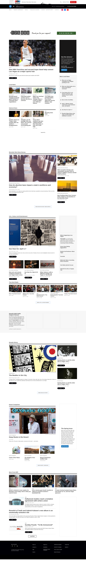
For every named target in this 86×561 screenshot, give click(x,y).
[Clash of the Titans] (16, 451)
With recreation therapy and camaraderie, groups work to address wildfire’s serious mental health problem (66, 173)
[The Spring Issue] (68, 416)
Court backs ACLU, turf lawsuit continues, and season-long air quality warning (67, 96)
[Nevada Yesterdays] (34, 322)
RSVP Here (64, 71)
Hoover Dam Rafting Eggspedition (65, 249)
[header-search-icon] (61, 3)
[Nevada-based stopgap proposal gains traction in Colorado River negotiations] (14, 92)
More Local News (65, 78)
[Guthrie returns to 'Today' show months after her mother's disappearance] (14, 115)
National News (13, 109)
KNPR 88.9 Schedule (57, 546)
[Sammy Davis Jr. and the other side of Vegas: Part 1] (67, 375)
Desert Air (11, 325)
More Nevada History (43, 394)
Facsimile (62, 258)
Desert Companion (18, 11)
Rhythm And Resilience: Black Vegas (67, 254)
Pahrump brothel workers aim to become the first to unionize (26, 100)
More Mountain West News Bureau (43, 208)
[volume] (14, 8)
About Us (34, 546)
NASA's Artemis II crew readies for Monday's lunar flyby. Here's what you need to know (20, 493)
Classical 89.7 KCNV (54, 295)
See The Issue (65, 448)
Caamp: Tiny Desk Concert (70, 295)
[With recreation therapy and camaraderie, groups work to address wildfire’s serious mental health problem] (67, 162)
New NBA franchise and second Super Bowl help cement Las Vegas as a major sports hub (31, 72)
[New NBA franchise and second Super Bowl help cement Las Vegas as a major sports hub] (32, 54)
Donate (74, 2)
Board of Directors (57, 553)
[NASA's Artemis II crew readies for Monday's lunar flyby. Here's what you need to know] (20, 483)
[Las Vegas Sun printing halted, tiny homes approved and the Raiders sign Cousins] (50, 92)
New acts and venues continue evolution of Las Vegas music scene (15, 275)
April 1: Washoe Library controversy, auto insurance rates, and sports (68, 106)
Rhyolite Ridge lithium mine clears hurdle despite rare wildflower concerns (68, 116)
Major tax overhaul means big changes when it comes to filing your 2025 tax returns (38, 101)
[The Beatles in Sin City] (32, 360)
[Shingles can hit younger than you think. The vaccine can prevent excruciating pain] (26, 115)
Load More (32, 537)
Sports (10, 69)
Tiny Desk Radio (13, 284)
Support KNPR (49, 11)
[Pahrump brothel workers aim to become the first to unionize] (26, 92)
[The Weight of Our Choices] (32, 451)
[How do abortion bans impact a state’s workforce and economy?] (32, 170)
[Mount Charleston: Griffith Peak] (47, 451)
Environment (11, 96)
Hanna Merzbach (12, 191)
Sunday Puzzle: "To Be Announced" (39, 526)
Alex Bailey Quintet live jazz (66, 266)
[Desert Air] (51, 322)
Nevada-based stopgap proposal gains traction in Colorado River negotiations (14, 100)
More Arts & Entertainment (43, 304)
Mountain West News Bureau (17, 154)
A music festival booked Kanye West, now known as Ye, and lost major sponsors (65, 493)
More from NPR (13, 474)
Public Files (67, 546)
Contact (57, 11)
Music (26, 11)
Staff (33, 551)
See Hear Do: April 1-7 (67, 111)
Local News (23, 96)
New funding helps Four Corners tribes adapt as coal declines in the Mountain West (66, 198)
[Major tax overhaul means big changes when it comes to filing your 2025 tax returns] (38, 92)
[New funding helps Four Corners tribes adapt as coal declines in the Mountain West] (67, 187)
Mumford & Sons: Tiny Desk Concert (42, 297)
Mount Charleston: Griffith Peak (45, 460)
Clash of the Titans (14, 459)
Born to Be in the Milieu (67, 101)
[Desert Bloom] (68, 322)
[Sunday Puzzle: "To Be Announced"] (16, 528)
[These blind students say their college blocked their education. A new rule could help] (38, 115)
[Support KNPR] (68, 518)
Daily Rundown (47, 96)
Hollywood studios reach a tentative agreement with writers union (39, 501)
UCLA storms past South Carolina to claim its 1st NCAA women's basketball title (42, 493)
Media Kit (66, 548)
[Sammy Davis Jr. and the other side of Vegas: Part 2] (67, 352)
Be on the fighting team (66, 34)
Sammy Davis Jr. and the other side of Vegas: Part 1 (66, 385)
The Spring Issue (66, 430)
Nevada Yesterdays (18, 319)
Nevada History (13, 344)
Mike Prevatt (11, 252)
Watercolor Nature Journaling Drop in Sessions (67, 262)
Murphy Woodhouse (60, 177)
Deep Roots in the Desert (19, 439)
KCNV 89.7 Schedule (57, 548)
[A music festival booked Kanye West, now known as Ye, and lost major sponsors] (66, 483)
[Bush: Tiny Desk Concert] (15, 290)
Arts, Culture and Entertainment (18, 218)
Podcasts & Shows (34, 11)
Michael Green (11, 379)
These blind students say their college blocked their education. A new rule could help (38, 125)
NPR (45, 112)
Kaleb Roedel (59, 201)
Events (43, 11)
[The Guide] (68, 226)
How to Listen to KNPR (58, 551)
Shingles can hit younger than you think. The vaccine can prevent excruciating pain (26, 124)
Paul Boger (11, 75)
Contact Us (34, 548)
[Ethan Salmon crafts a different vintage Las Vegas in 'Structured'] (47, 266)
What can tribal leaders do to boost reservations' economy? (68, 89)
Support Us (45, 546)
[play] (10, 8)
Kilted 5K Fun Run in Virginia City (67, 271)
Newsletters (66, 2)
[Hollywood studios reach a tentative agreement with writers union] (16, 502)
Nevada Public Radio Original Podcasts (15, 315)
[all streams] (72, 8)
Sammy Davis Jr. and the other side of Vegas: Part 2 (66, 362)
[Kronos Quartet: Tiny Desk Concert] (56, 290)
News (10, 11)
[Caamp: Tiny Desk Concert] (70, 290)
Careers (33, 553)
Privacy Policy (22, 551)
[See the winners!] (68, 48)
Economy (34, 96)
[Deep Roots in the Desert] (32, 422)
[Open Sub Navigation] (12, 11)
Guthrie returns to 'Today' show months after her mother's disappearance (14, 124)
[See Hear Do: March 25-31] (32, 266)
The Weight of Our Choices (30, 460)
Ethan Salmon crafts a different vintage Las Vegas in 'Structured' (46, 275)
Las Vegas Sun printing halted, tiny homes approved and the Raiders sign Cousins (50, 101)
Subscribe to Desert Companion (46, 551)
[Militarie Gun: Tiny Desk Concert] (29, 290)
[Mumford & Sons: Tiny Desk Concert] (43, 290)
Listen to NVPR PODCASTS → (15, 330)
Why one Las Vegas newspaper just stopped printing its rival (67, 83)
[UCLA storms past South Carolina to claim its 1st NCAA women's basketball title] (43, 483)
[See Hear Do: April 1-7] (32, 234)
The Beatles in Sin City (18, 377)
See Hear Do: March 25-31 (31, 274)
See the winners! (66, 58)
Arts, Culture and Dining (13, 248)
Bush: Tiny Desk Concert (15, 295)
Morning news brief (49, 115)
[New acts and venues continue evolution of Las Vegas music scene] (16, 266)
